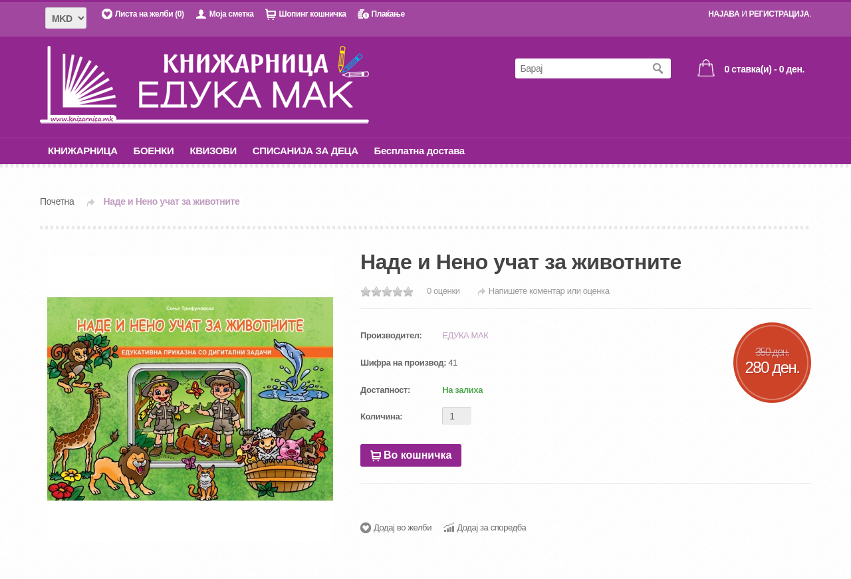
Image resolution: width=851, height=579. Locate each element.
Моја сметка (231, 14)
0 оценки (443, 291)
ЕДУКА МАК (465, 335)
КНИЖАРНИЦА (83, 150)
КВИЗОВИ (212, 150)
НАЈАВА (723, 14)
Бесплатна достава (419, 150)
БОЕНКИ (154, 150)
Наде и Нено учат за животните (172, 201)
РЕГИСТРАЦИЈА (779, 14)
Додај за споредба (491, 527)
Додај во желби (402, 527)
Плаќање (387, 14)
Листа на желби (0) (149, 14)
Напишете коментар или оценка (549, 291)
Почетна (57, 201)
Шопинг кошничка (312, 14)
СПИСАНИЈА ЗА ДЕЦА (305, 150)
